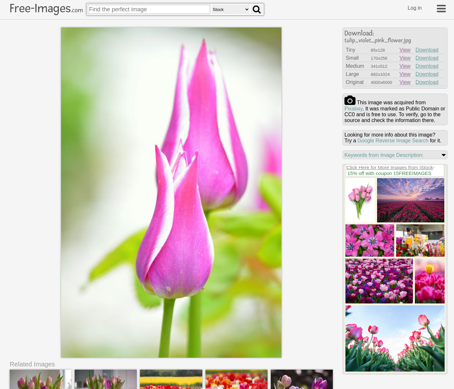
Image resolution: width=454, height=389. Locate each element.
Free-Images (46, 8)
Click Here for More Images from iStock (389, 167)
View (404, 50)
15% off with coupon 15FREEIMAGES (389, 173)
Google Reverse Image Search (392, 140)
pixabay (353, 108)
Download (427, 50)
